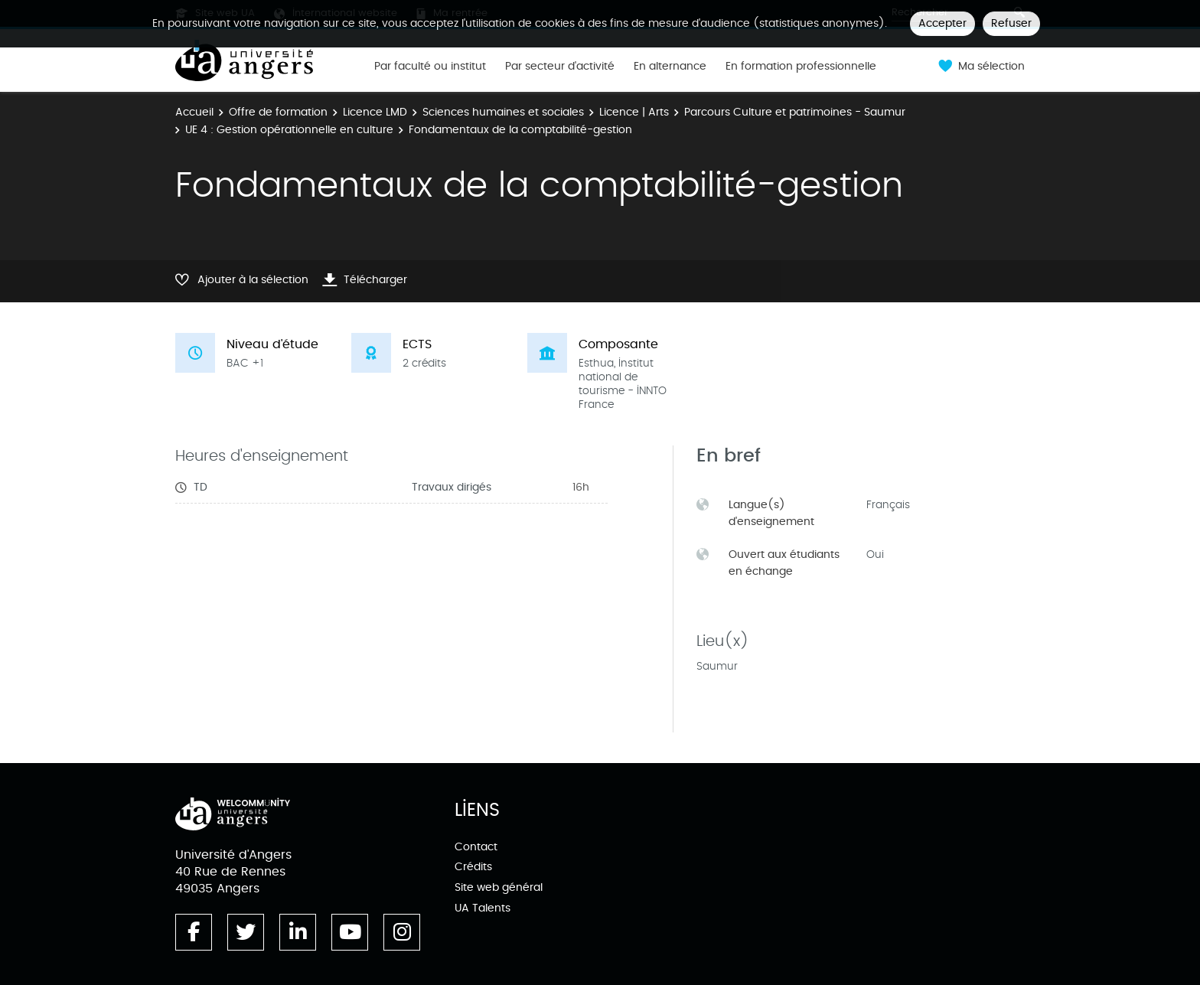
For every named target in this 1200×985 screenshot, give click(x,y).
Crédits (473, 867)
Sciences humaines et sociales (503, 112)
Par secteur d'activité (560, 66)
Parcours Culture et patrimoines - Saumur (794, 112)
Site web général (499, 887)
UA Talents (482, 908)
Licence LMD (375, 112)
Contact (476, 847)
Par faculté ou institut (430, 66)
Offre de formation (278, 112)
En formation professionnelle (801, 66)
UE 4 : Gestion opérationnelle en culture (289, 130)
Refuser (1011, 23)
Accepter (942, 23)
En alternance (670, 66)
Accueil (194, 112)
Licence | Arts (634, 112)
